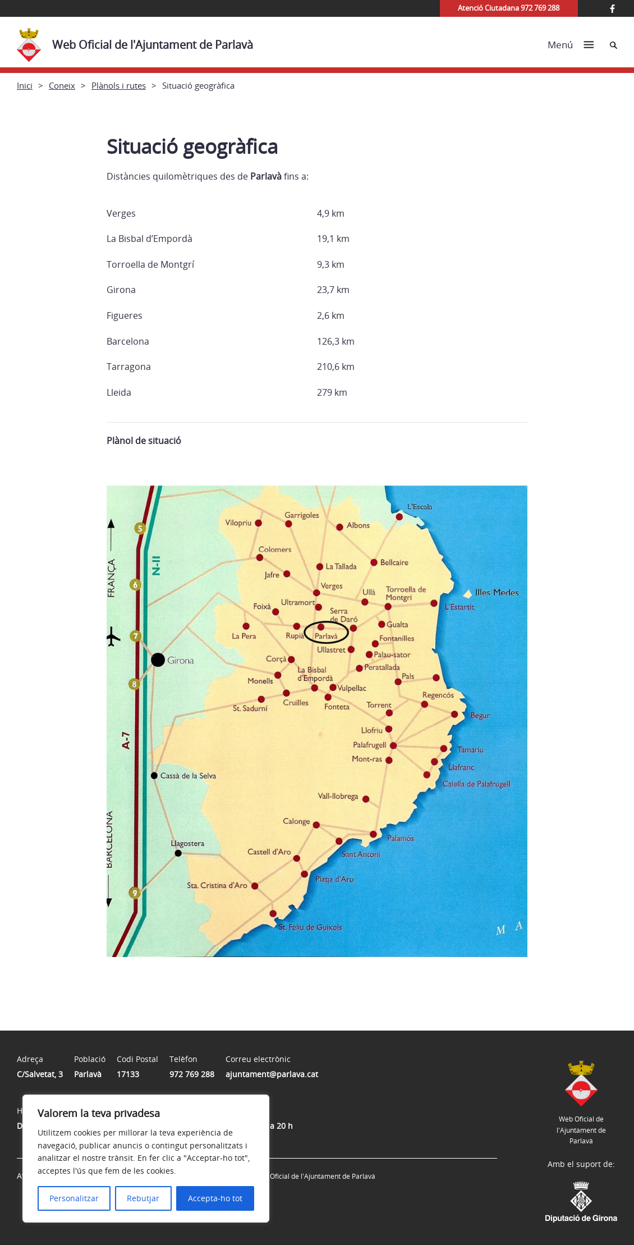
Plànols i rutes (118, 85)
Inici (25, 85)
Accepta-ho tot (215, 1198)
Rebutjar (143, 1198)
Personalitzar (74, 1198)
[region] (145, 1159)
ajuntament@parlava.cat (272, 1074)
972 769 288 (191, 1074)
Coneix (62, 85)
